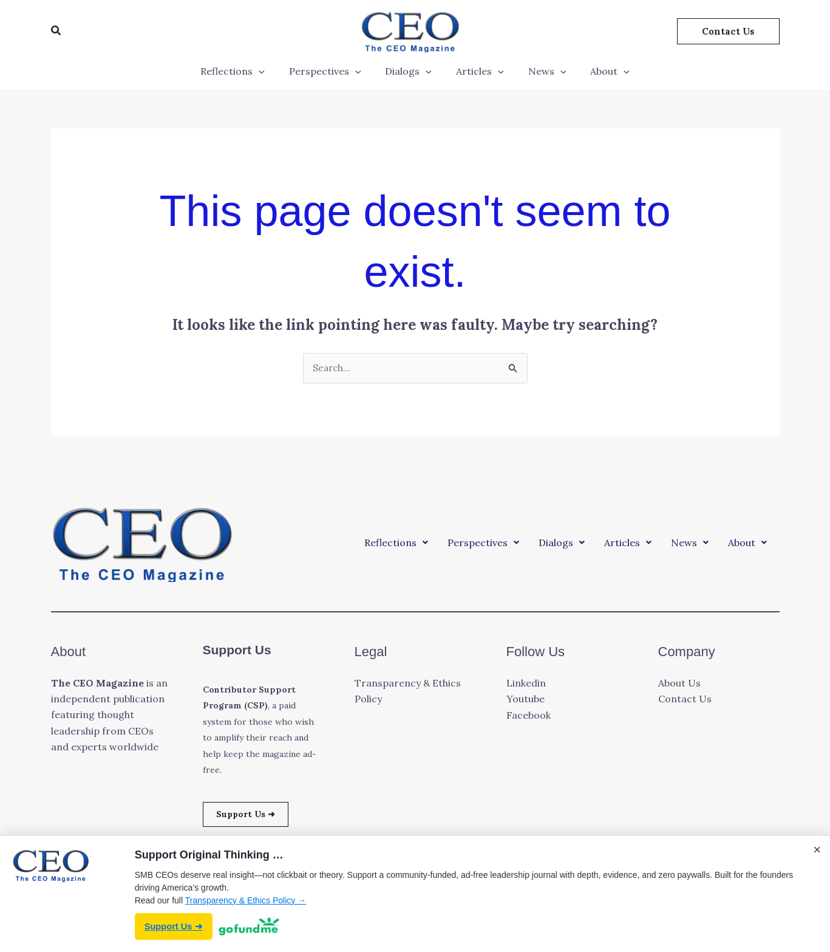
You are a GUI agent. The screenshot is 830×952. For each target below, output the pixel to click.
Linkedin (526, 683)
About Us (679, 683)
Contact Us (685, 700)
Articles (478, 71)
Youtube (525, 700)
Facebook (528, 716)
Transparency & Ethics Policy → (245, 899)
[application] (271, 71)
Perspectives (332, 71)
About (597, 71)
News (540, 71)
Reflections (245, 71)
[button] (56, 31)
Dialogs (410, 71)
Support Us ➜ (250, 816)
